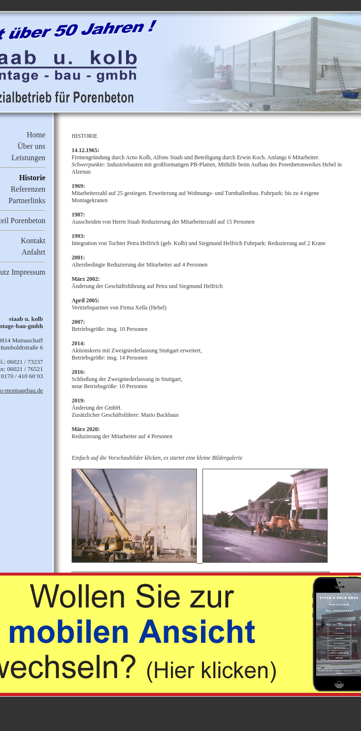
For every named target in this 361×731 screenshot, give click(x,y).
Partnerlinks (27, 200)
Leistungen (28, 158)
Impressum (28, 272)
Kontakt (33, 241)
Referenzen (28, 189)
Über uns (31, 146)
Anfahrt (33, 252)
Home (36, 135)
